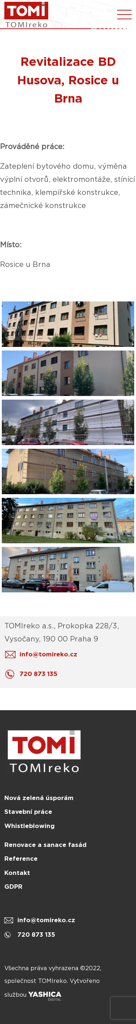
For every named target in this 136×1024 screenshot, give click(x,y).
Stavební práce (28, 811)
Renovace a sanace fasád (45, 844)
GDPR (13, 886)
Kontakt (17, 872)
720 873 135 (33, 674)
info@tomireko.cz (43, 654)
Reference (21, 858)
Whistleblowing (29, 825)
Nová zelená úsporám (39, 797)
